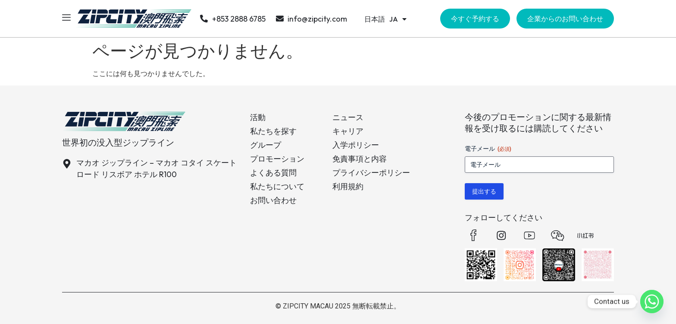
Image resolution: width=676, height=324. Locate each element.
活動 (258, 117)
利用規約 (347, 186)
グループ (265, 145)
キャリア (347, 131)
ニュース (347, 117)
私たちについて (277, 186)
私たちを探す (273, 131)
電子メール (488, 149)
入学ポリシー (355, 145)
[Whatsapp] (651, 301)
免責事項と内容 (359, 159)
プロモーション (277, 159)
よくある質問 (273, 173)
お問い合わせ (273, 200)
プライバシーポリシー (371, 173)
